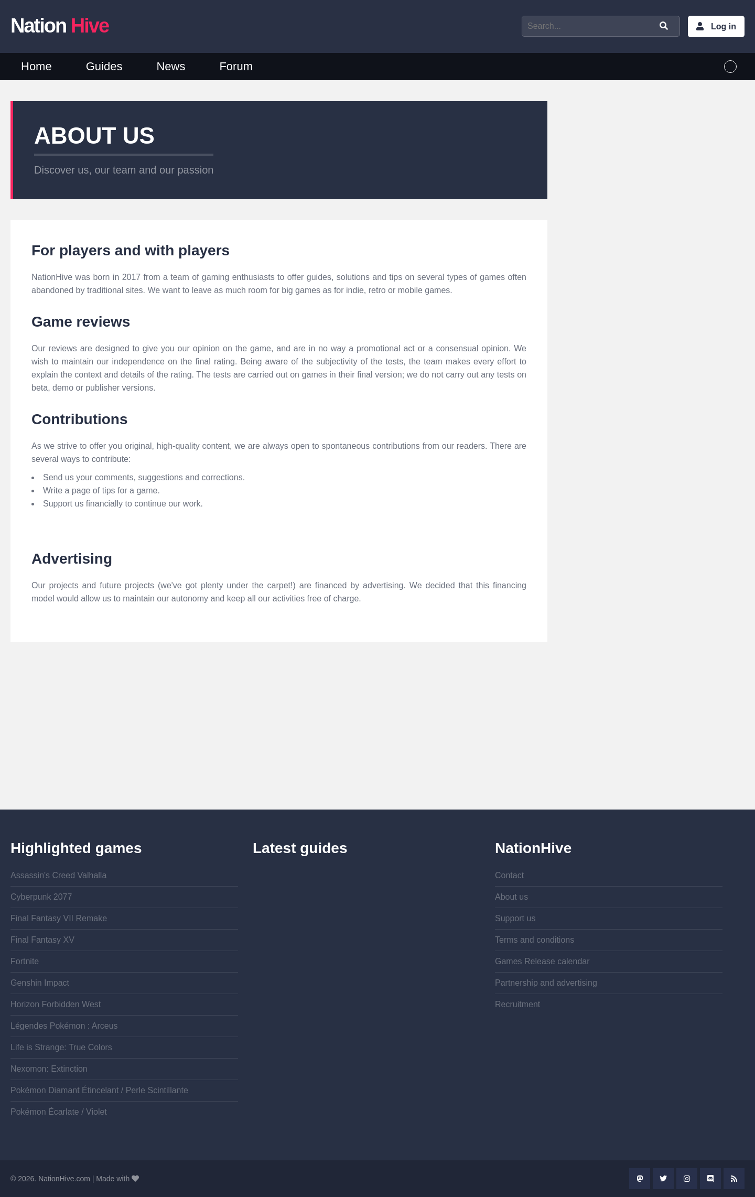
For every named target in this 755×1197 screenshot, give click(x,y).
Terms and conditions (534, 939)
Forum (236, 66)
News (170, 66)
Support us (515, 918)
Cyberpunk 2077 (41, 896)
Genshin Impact (39, 982)
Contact (509, 875)
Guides (104, 66)
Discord (710, 1178)
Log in (723, 26)
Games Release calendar (542, 961)
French (710, 66)
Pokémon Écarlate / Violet (58, 1111)
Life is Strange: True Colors (61, 1047)
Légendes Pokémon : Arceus (64, 1025)
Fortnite (24, 961)
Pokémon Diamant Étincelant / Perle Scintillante (99, 1090)
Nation (59, 26)
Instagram (686, 1178)
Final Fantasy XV (42, 939)
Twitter (663, 1178)
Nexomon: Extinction (49, 1068)
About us (511, 896)
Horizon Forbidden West (55, 1004)
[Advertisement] (278, 736)
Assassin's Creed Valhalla (58, 875)
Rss (734, 1178)
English (730, 66)
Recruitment (517, 1004)
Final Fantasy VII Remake (58, 918)
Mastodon (639, 1178)
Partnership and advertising (546, 982)
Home (36, 66)
